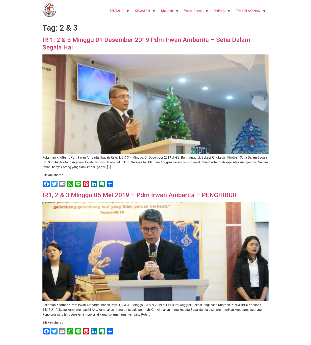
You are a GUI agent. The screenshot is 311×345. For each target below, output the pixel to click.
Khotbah (167, 11)
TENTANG (116, 11)
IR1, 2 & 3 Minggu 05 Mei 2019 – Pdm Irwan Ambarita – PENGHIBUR (139, 195)
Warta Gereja (193, 11)
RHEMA (219, 11)
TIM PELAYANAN (248, 11)
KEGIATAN (142, 11)
